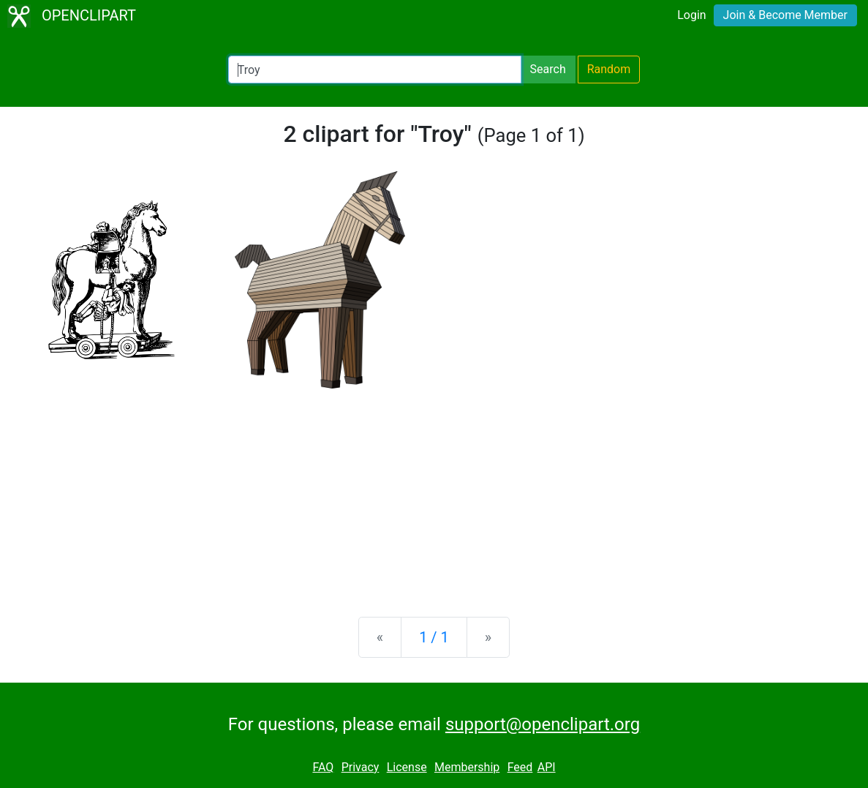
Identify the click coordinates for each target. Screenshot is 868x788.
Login (691, 15)
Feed (520, 767)
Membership (466, 767)
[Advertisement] (434, 491)
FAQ (322, 767)
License (407, 767)
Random (609, 69)
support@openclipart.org (542, 724)
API (546, 767)
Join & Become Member (785, 15)
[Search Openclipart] (374, 69)
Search (548, 69)
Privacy (360, 767)
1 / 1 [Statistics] (434, 637)
